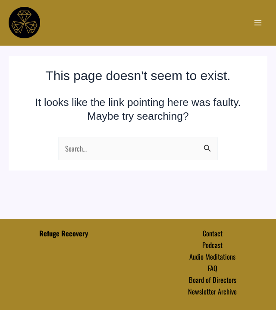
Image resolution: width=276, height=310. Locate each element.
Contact (213, 233)
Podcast (212, 244)
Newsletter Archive (212, 291)
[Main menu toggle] (257, 23)
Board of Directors (212, 279)
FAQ (212, 268)
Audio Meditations (212, 256)
